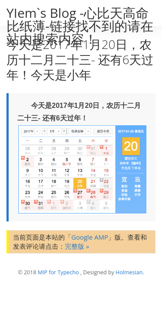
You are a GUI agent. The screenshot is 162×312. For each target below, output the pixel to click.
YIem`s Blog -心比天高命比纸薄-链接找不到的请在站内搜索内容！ (79, 26)
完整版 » (77, 246)
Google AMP (89, 237)
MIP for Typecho (58, 272)
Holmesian (129, 272)
